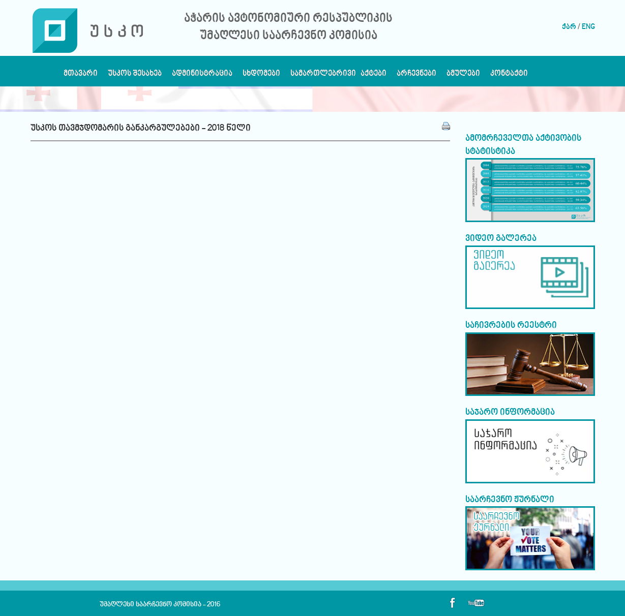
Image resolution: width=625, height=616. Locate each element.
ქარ (569, 27)
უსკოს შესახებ (135, 76)
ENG (588, 27)
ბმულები (463, 76)
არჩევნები (416, 76)
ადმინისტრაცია (202, 76)
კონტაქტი (509, 76)
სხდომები (261, 76)
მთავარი (81, 76)
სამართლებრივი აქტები (338, 76)
